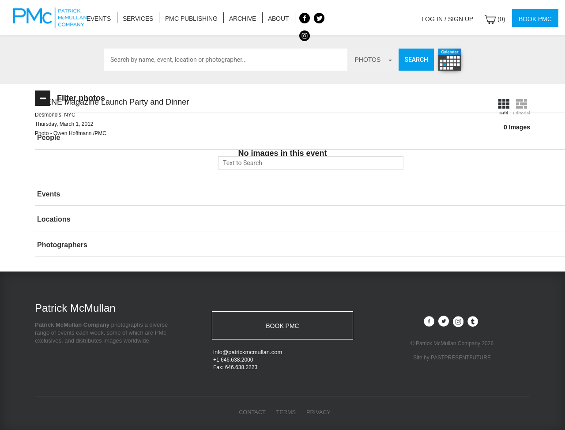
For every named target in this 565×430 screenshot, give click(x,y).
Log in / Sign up (453, 17)
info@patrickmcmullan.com (247, 352)
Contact (251, 412)
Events (97, 17)
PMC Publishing (185, 17)
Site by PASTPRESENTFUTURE (452, 357)
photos (373, 59)
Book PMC (536, 17)
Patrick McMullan (52, 18)
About (266, 17)
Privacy (319, 412)
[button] (99, 137)
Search (416, 59)
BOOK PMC (282, 325)
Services (135, 17)
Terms (286, 412)
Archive (233, 17)
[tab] (99, 138)
